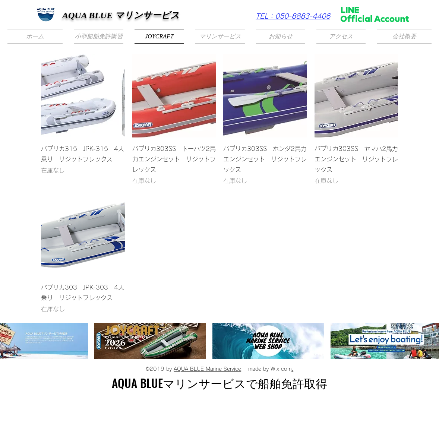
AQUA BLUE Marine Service (207, 368)
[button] (98, 36)
